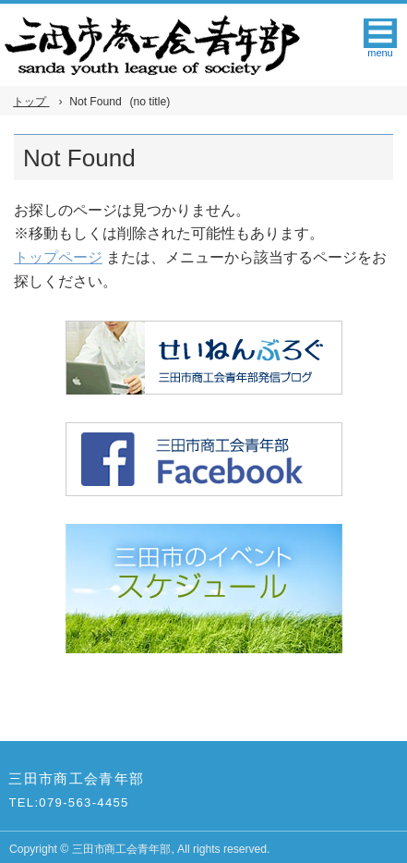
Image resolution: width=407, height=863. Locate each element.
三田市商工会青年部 (76, 779)
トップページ (58, 257)
